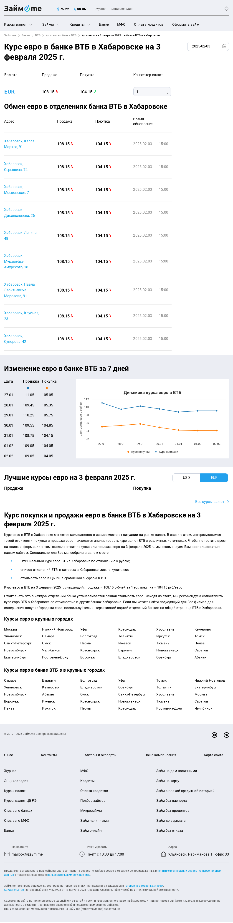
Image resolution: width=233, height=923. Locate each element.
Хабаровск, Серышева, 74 (16, 167)
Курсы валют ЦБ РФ (20, 801)
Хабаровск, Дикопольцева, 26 (19, 213)
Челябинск (51, 651)
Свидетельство (14, 890)
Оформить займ (186, 24)
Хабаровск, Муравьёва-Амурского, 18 (16, 262)
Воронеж (87, 658)
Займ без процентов (173, 811)
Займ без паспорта (171, 801)
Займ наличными (94, 821)
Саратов (201, 651)
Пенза (200, 644)
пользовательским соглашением (68, 875)
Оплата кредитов (149, 24)
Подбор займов (93, 801)
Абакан (200, 658)
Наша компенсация (160, 756)
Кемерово (203, 630)
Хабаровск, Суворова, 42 (15, 339)
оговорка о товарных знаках (144, 886)
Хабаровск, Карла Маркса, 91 (19, 144)
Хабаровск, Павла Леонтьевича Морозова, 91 (19, 290)
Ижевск (124, 644)
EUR (9, 92)
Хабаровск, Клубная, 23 (21, 316)
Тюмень (162, 644)
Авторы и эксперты (100, 756)
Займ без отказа (169, 831)
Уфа (83, 630)
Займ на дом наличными (176, 772)
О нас (8, 756)
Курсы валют (18, 24)
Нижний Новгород (57, 630)
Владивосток (129, 658)
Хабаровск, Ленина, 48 (20, 236)
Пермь (85, 644)
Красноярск (90, 651)
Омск (46, 644)
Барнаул (125, 651)
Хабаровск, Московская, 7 (16, 190)
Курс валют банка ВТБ (61, 35)
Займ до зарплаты (171, 821)
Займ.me (10, 35)
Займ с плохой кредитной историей (185, 791)
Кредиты (80, 24)
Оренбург (163, 658)
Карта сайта (213, 756)
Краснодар (127, 630)
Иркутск (163, 637)
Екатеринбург (15, 658)
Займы (51, 24)
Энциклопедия (121, 8)
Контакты (49, 756)
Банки (104, 24)
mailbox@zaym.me (27, 855)
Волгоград (88, 637)
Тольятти (126, 637)
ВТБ (38, 35)
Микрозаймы (91, 811)
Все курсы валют (209, 502)
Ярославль (165, 630)
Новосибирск (15, 651)
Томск (200, 637)
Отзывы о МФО (16, 821)
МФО (121, 24)
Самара (48, 637)
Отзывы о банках (18, 811)
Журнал (101, 8)
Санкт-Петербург (17, 644)
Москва (10, 630)
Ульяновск (13, 637)
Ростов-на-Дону (55, 658)
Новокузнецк (167, 651)
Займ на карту (167, 781)
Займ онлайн (91, 831)
